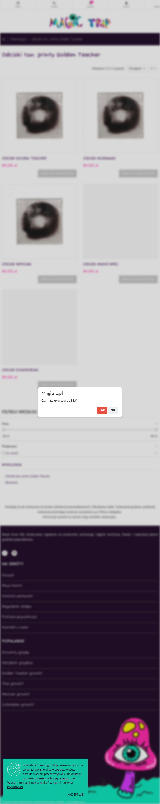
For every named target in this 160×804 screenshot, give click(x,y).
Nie (113, 410)
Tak (102, 410)
